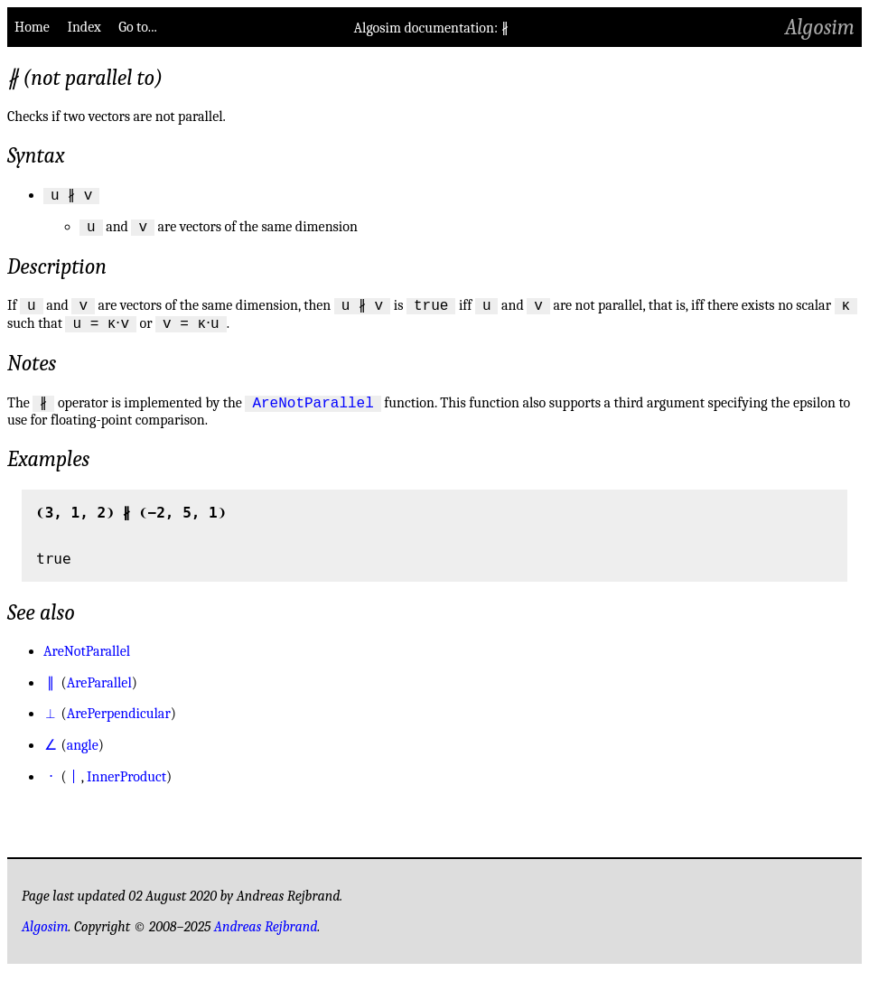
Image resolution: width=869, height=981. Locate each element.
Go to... (137, 27)
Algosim (820, 27)
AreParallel (99, 693)
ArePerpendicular (119, 723)
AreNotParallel (312, 412)
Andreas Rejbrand (266, 937)
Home (32, 27)
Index (83, 27)
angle (82, 755)
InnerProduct (126, 787)
